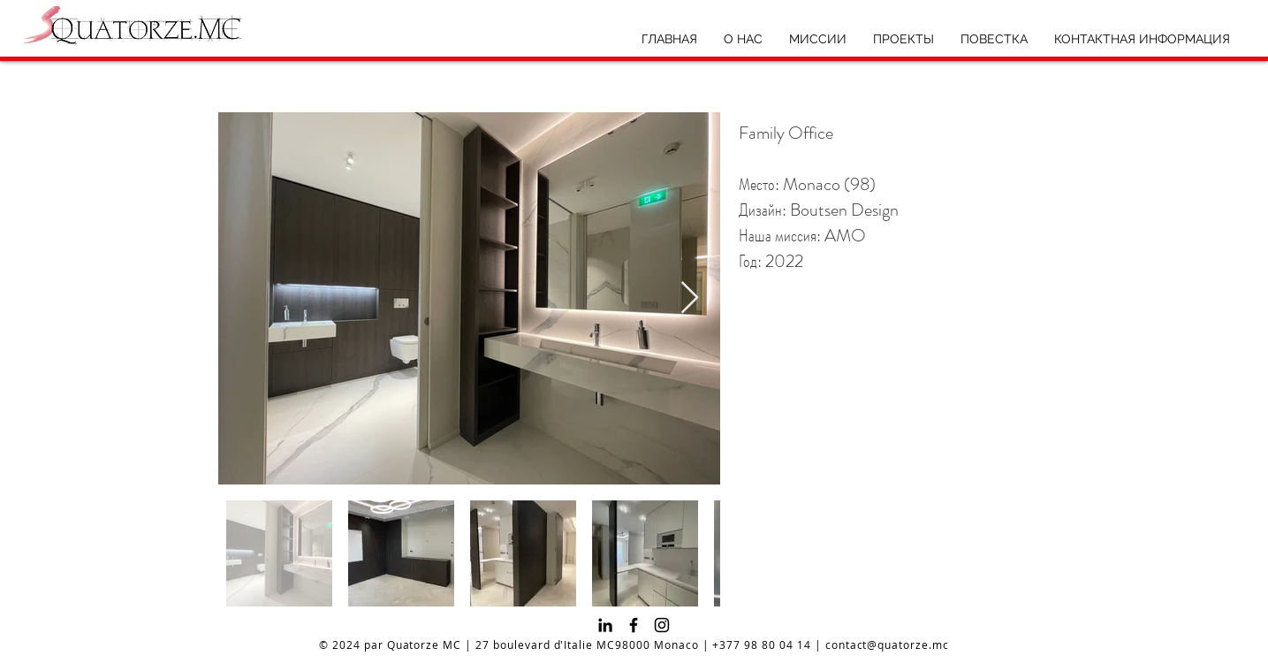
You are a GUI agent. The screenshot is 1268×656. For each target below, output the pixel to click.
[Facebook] (633, 625)
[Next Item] (690, 298)
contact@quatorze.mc (887, 644)
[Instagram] (662, 625)
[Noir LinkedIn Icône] (605, 625)
